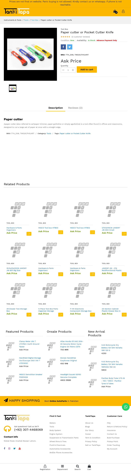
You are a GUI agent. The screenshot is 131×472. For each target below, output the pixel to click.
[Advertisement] (65, 159)
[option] (30, 54)
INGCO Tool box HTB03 (48, 228)
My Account (112, 449)
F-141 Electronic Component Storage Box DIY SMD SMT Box (80, 310)
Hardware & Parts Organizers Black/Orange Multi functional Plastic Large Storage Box (80, 269)
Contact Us (112, 434)
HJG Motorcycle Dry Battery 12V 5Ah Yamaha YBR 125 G (111, 347)
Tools (26, 20)
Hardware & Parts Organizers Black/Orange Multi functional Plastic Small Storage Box (17, 229)
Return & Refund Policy (117, 427)
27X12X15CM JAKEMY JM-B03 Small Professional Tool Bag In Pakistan (112, 229)
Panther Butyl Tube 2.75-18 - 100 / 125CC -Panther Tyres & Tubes (113, 381)
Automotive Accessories (60, 449)
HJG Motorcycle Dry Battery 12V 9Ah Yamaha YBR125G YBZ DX (111, 364)
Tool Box (35, 20)
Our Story (89, 431)
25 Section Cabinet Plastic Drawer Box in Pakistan (111, 310)
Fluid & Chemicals (57, 445)
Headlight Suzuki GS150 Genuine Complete (70, 376)
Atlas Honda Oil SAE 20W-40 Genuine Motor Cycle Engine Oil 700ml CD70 (71, 344)
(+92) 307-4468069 (28, 430)
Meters (52, 423)
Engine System (56, 434)
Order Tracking (113, 445)
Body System (55, 431)
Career (88, 434)
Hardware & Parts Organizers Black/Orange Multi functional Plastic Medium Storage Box (47, 269)
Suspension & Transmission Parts (64, 438)
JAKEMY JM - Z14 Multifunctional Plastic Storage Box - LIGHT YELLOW (112, 269)
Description (55, 107)
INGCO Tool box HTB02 (80, 228)
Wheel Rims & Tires (58, 442)
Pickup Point (112, 442)
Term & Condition (92, 438)
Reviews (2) (75, 107)
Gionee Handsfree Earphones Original (68, 359)
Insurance (111, 431)
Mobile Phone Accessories (61, 453)
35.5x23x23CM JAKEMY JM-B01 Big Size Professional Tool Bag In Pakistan (17, 269)
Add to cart (87, 69)
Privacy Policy (91, 442)
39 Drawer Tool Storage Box (17, 310)
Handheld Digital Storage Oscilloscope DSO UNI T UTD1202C (30, 360)
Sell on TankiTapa (92, 445)
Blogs (87, 427)
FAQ (109, 423)
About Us (89, 423)
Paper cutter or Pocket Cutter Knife (75, 134)
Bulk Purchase (113, 438)
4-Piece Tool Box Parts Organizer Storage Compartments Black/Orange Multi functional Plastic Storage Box (48, 310)
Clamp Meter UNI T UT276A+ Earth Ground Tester (29, 344)
